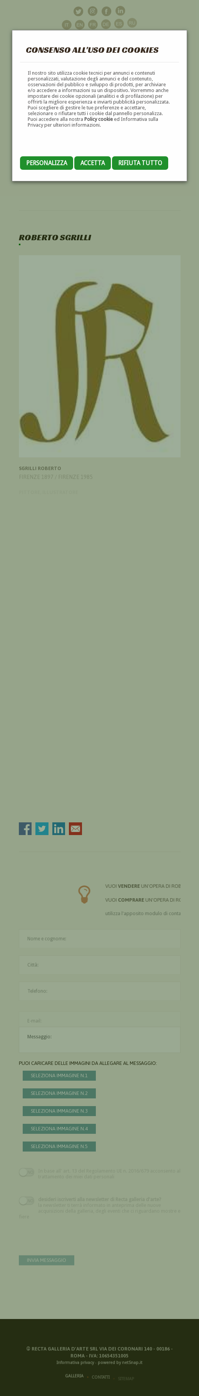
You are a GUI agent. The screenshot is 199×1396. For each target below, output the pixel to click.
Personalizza (46, 163)
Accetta (92, 163)
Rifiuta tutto (140, 163)
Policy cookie (98, 119)
